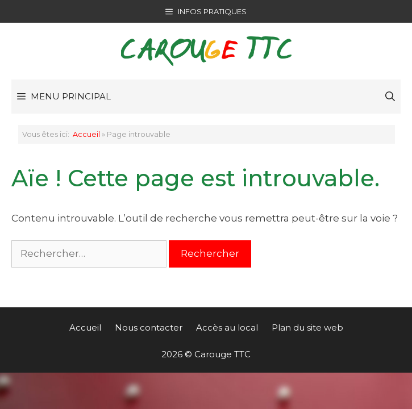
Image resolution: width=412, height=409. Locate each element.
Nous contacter (148, 327)
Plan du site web (307, 327)
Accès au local (227, 327)
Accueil (86, 134)
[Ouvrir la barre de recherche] (390, 97)
